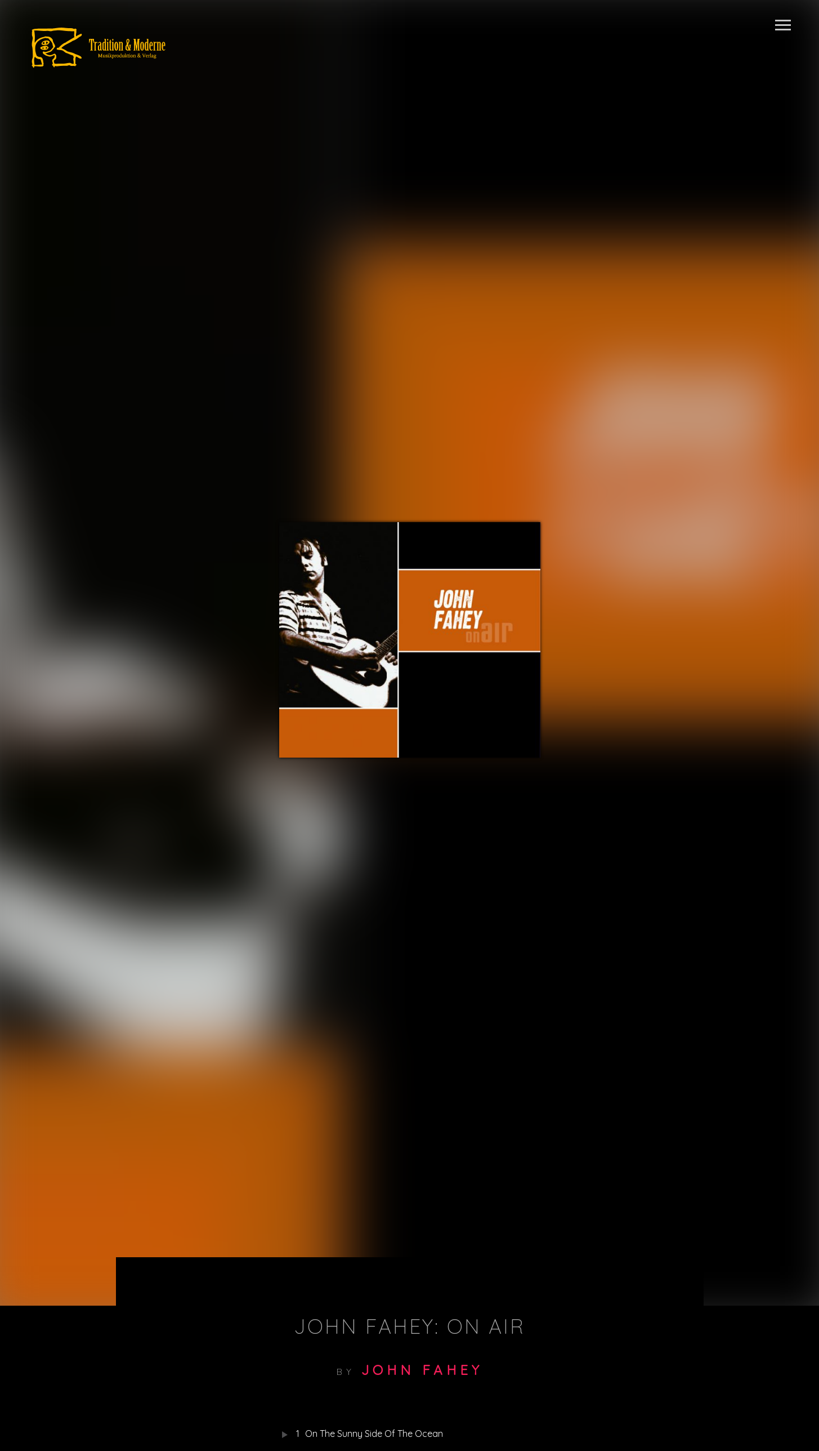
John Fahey (422, 1369)
